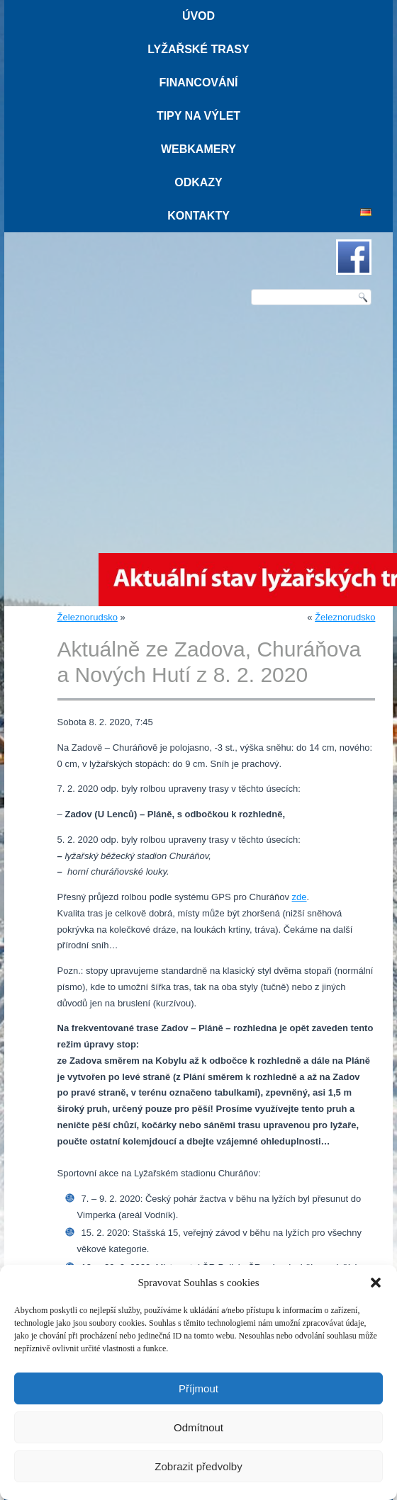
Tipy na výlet (198, 116)
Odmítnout (198, 1427)
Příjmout (198, 1388)
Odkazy (198, 182)
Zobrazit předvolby (198, 1466)
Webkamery (198, 149)
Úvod (198, 16)
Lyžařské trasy (198, 49)
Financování (198, 82)
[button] (376, 1282)
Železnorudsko (87, 617)
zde (299, 897)
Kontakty (198, 216)
